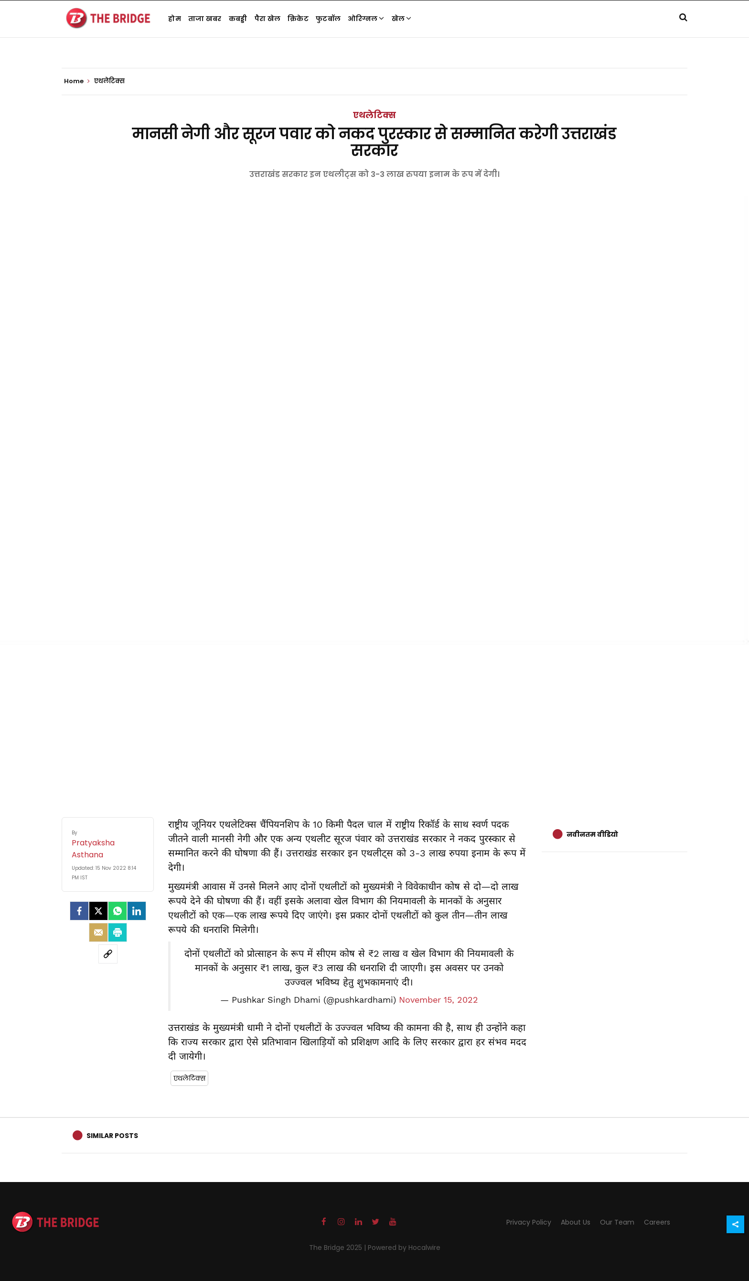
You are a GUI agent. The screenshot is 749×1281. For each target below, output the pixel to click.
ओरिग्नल (366, 18)
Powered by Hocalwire (404, 1247)
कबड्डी (238, 18)
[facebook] (79, 910)
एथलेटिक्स (374, 115)
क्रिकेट (298, 18)
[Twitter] (98, 910)
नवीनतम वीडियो (592, 834)
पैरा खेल (268, 18)
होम (174, 18)
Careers (657, 1222)
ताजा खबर (205, 18)
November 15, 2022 (438, 1000)
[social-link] (108, 953)
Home (77, 81)
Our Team (617, 1222)
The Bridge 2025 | (338, 1247)
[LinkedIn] (136, 910)
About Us (575, 1222)
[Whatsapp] (117, 910)
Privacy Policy (528, 1222)
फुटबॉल (328, 18)
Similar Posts (112, 1135)
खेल (402, 18)
